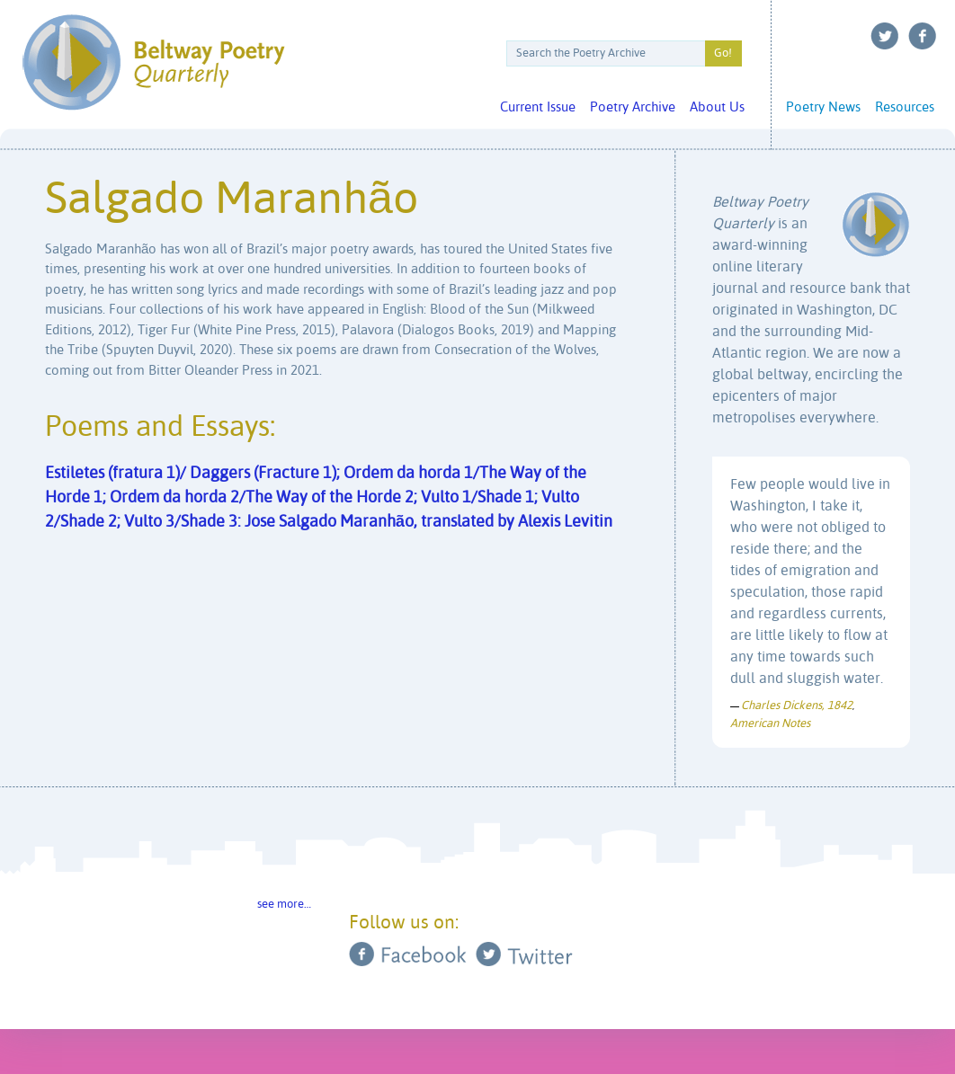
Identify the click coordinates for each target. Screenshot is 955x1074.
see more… (284, 904)
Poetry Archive (632, 107)
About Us (717, 107)
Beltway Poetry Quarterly (153, 62)
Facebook (922, 35)
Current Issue (538, 107)
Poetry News (823, 107)
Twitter (884, 35)
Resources (904, 107)
